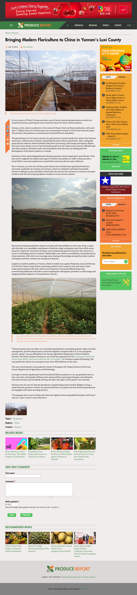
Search (133, 25)
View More (115, 240)
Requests (122, 204)
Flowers (17, 427)
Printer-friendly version (7, 139)
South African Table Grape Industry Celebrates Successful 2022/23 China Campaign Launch (85, 551)
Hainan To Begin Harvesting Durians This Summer (38, 548)
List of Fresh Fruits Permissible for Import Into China (111, 282)
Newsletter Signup (88, 577)
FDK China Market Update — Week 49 (117, 135)
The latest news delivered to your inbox (114, 254)
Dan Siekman (28, 47)
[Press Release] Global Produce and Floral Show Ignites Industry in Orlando (61, 455)
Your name (10, 473)
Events (118, 25)
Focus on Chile (116, 174)
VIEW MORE (115, 145)
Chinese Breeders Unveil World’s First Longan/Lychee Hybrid (61, 548)
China (16, 423)
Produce (79, 25)
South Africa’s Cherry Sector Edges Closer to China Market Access (115, 98)
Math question (12, 501)
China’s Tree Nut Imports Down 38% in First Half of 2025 (117, 124)
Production (17, 418)
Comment (10, 481)
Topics (106, 25)
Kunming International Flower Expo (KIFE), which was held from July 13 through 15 (53, 357)
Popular (122, 77)
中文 (129, 25)
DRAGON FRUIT (113, 225)
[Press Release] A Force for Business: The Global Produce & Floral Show (15, 454)
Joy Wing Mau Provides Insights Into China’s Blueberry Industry (116, 86)
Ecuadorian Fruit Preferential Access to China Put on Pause (37, 454)
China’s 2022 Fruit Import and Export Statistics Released (13, 548)
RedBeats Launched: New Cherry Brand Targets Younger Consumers (116, 189)
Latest (108, 77)
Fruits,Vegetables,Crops (116, 234)
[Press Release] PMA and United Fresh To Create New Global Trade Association (84, 455)
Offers (108, 204)
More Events (116, 166)
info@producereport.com (71, 577)
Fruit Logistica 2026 (110, 162)
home (67, 25)
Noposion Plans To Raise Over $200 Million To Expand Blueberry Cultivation (116, 111)
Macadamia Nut (112, 215)
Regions (93, 25)
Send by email (7, 143)
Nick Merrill (84, 589)
